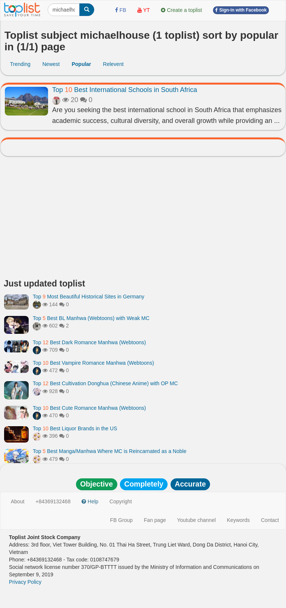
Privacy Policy (25, 582)
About (18, 501)
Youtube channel (196, 520)
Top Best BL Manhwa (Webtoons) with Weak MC (91, 318)
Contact (270, 520)
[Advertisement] (143, 219)
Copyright (120, 501)
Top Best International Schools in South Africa (124, 90)
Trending (20, 64)
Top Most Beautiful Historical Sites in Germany (88, 297)
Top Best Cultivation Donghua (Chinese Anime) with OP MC (105, 383)
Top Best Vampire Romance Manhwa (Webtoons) (93, 363)
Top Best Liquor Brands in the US (75, 428)
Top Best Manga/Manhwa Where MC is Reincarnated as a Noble (109, 451)
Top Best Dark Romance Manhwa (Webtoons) (89, 342)
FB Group (121, 520)
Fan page (155, 520)
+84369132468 (53, 501)
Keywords (238, 520)
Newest (51, 64)
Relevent (113, 64)
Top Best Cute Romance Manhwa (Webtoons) (89, 408)
